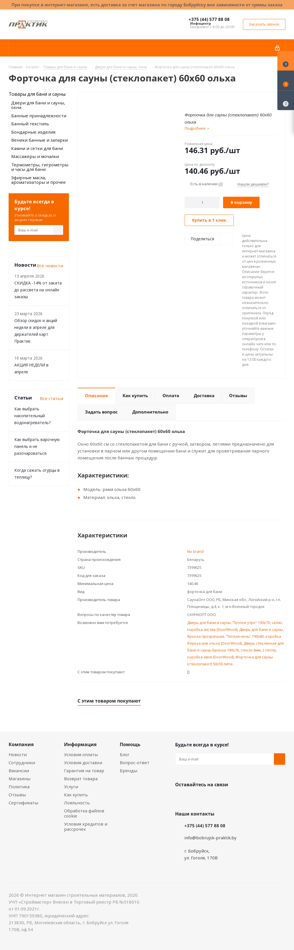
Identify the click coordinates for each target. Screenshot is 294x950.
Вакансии (19, 770)
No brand (195, 551)
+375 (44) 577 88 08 (209, 19)
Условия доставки (83, 762)
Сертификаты (23, 802)
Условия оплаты (81, 754)
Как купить (76, 794)
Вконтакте (181, 798)
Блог (124, 754)
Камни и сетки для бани (37, 148)
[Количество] (202, 202)
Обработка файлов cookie (84, 813)
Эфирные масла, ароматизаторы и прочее (38, 180)
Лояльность (77, 802)
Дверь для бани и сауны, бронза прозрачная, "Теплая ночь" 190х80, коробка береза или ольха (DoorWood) (235, 636)
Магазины (19, 778)
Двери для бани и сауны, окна (38, 105)
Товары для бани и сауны (37, 94)
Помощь (130, 744)
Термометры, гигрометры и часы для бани (39, 167)
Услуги (71, 786)
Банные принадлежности (38, 115)
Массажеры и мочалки (35, 156)
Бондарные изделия (33, 132)
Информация (80, 744)
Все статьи (51, 398)
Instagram (209, 798)
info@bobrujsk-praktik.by (210, 837)
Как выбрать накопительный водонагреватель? (32, 415)
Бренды (128, 770)
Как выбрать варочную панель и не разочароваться (37, 446)
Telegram (224, 798)
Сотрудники (22, 762)
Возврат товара (81, 778)
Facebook (195, 798)
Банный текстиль (30, 123)
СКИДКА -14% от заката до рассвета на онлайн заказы (38, 289)
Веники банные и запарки (39, 140)
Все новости (50, 265)
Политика (19, 786)
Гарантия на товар (84, 770)
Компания (21, 744)
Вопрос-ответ (134, 762)
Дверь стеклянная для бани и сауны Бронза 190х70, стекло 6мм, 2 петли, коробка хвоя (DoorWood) (235, 650)
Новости (18, 754)
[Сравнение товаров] (285, 100)
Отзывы (17, 794)
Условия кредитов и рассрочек (85, 826)
